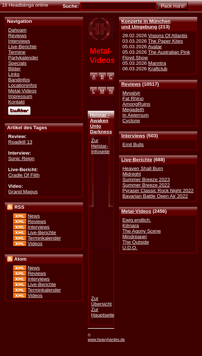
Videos (35, 243)
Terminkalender (44, 238)
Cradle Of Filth (24, 175)
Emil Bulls (133, 144)
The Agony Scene (141, 231)
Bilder (14, 68)
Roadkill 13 (20, 142)
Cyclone (131, 120)
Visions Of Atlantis (167, 35)
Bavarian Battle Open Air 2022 (155, 196)
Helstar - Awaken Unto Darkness (101, 123)
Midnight (131, 174)
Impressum (20, 96)
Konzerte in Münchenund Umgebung (145, 23)
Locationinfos (22, 85)
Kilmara (130, 225)
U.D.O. (129, 247)
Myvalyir (131, 93)
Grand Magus (22, 191)
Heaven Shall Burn (142, 168)
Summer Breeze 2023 (146, 179)
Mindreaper (134, 236)
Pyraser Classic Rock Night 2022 (158, 190)
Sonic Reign (21, 158)
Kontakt (16, 102)
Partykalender (23, 57)
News (34, 216)
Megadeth (133, 109)
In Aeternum (135, 115)
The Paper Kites (165, 41)
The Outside (135, 242)
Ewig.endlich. (136, 220)
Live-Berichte (136, 159)
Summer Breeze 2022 (146, 185)
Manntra (157, 63)
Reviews (131, 84)
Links (13, 74)
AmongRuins (136, 104)
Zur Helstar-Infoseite (100, 146)
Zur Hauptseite (102, 312)
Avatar (155, 46)
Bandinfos (19, 79)
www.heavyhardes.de (106, 339)
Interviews (133, 135)
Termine (16, 52)
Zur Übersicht (101, 301)
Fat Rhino (133, 98)
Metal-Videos (136, 211)
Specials (17, 63)
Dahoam (17, 30)
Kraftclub (157, 68)
